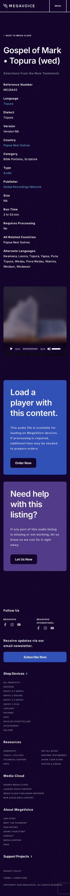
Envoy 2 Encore (13, 695)
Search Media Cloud (15, 785)
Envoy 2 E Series (13, 691)
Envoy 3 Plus (11, 704)
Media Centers (12, 840)
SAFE (6, 717)
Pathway (8, 713)
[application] (35, 348)
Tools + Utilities (13, 755)
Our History (10, 827)
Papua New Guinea (16, 145)
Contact (8, 836)
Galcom (8, 730)
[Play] (11, 349)
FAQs (6, 844)
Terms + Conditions (15, 878)
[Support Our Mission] (58, 6)
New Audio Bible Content (18, 798)
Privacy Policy (12, 871)
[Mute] (49, 349)
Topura (8, 103)
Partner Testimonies (54, 755)
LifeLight (8, 708)
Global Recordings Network (22, 187)
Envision (8, 687)
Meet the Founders (15, 823)
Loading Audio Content (17, 789)
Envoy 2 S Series (13, 700)
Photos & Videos (51, 764)
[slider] (30, 349)
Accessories (11, 726)
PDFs (6, 764)
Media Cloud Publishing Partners (23, 793)
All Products (11, 682)
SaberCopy (10, 751)
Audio (7, 173)
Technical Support (15, 759)
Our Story (9, 818)
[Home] (18, 6)
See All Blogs (49, 751)
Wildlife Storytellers (17, 721)
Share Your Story (52, 759)
